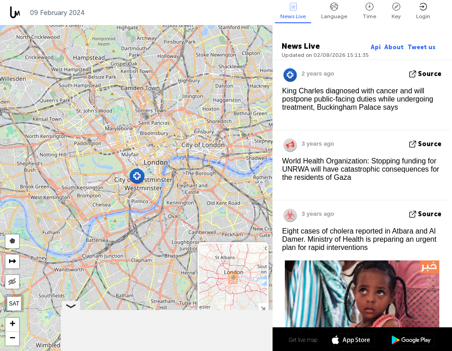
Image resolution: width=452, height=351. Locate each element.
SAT (14, 303)
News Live (293, 11)
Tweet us (421, 47)
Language (334, 11)
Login (423, 11)
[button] (137, 176)
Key (396, 11)
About (394, 47)
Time (369, 11)
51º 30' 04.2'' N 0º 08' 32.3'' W (237, 339)
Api (376, 47)
